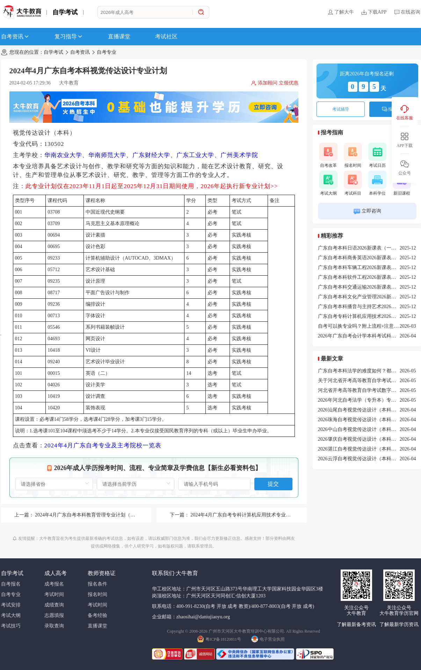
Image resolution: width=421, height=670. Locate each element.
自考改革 (328, 155)
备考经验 (97, 615)
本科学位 (377, 183)
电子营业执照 (268, 638)
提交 (273, 484)
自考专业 (106, 52)
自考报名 (11, 584)
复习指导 (69, 37)
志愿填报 (54, 615)
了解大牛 (340, 12)
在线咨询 (407, 12)
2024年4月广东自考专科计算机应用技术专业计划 (243, 515)
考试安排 (11, 605)
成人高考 (55, 573)
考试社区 (166, 36)
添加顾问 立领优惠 (274, 83)
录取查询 (54, 625)
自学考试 (65, 12)
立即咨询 (367, 211)
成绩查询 (54, 605)
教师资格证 (102, 573)
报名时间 (353, 155)
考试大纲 (328, 183)
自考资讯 (15, 37)
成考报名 (54, 584)
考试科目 (353, 183)
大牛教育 (69, 82)
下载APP (374, 12)
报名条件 (97, 584)
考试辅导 (340, 109)
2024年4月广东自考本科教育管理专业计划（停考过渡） (95, 515)
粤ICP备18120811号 (219, 638)
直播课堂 (119, 36)
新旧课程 (402, 183)
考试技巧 (11, 625)
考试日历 (377, 155)
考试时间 (54, 594)
